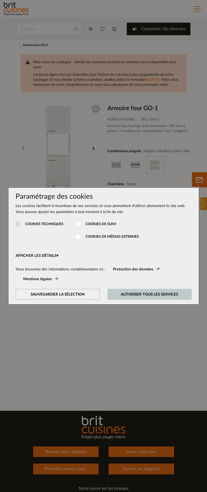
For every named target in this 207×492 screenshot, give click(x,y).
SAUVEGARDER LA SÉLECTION (58, 294)
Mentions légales (37, 279)
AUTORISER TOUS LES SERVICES (149, 294)
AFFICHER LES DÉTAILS (36, 256)
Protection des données (133, 269)
